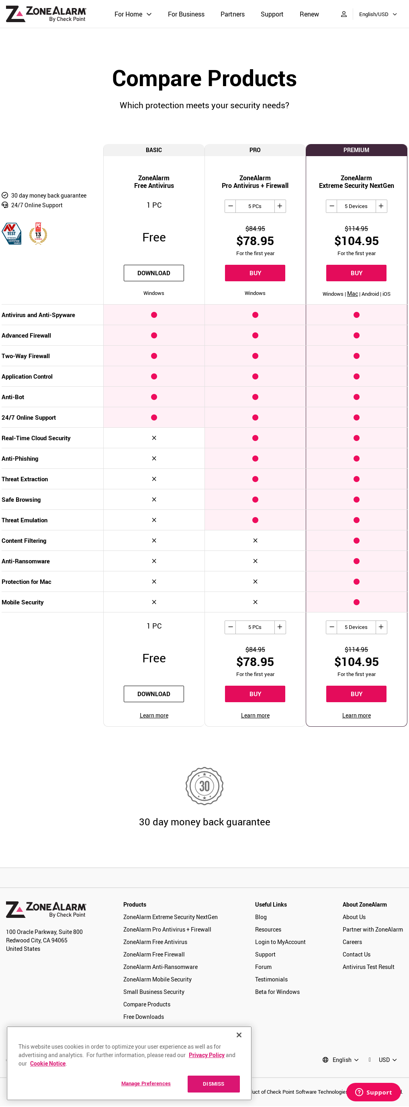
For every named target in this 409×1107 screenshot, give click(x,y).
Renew (309, 14)
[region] (129, 1063)
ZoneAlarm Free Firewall (154, 955)
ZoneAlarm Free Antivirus (155, 942)
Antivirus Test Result (369, 967)
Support (272, 14)
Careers (352, 942)
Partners (233, 14)
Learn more (154, 716)
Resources (268, 930)
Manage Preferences (146, 1083)
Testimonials (271, 980)
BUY (255, 273)
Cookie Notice (47, 1063)
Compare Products (146, 1005)
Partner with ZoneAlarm (373, 930)
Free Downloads (143, 1017)
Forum (263, 967)
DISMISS (213, 1083)
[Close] (239, 1035)
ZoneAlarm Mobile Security (157, 980)
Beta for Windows (277, 992)
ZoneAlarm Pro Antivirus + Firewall (167, 930)
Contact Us (356, 955)
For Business (186, 14)
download (154, 273)
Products (134, 905)
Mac (352, 294)
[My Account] (344, 14)
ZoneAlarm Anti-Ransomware (160, 967)
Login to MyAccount (280, 942)
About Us (354, 917)
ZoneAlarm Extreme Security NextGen (170, 917)
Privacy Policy (207, 1055)
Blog (261, 917)
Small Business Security (153, 992)
